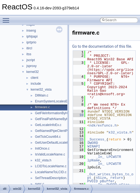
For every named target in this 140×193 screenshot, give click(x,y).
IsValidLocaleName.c (50, 154)
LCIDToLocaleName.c (50, 166)
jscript (30, 60)
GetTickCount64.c (48, 137)
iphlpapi (31, 36)
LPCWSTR (113, 156)
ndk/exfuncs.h (103, 125)
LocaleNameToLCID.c (50, 172)
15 (78, 139)
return (116, 177)
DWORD (93, 142)
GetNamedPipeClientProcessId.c (58, 131)
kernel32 (32, 72)
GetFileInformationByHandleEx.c (58, 113)
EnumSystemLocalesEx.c (53, 101)
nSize (101, 177)
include (36, 84)
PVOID (92, 181)
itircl (29, 48)
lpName (93, 160)
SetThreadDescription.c (52, 178)
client (34, 78)
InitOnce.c (42, 148)
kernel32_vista (41, 89)
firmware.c (42, 107)
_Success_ (97, 139)
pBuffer (107, 181)
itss (28, 54)
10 (78, 115)
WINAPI (94, 146)
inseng (31, 30)
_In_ (100, 156)
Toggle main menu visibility (7, 18)
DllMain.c (41, 95)
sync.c (39, 184)
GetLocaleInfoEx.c (48, 125)
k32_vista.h (43, 160)
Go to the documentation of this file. (102, 46)
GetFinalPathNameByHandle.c (57, 119)
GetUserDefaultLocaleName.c (56, 142)
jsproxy (31, 66)
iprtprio (31, 42)
